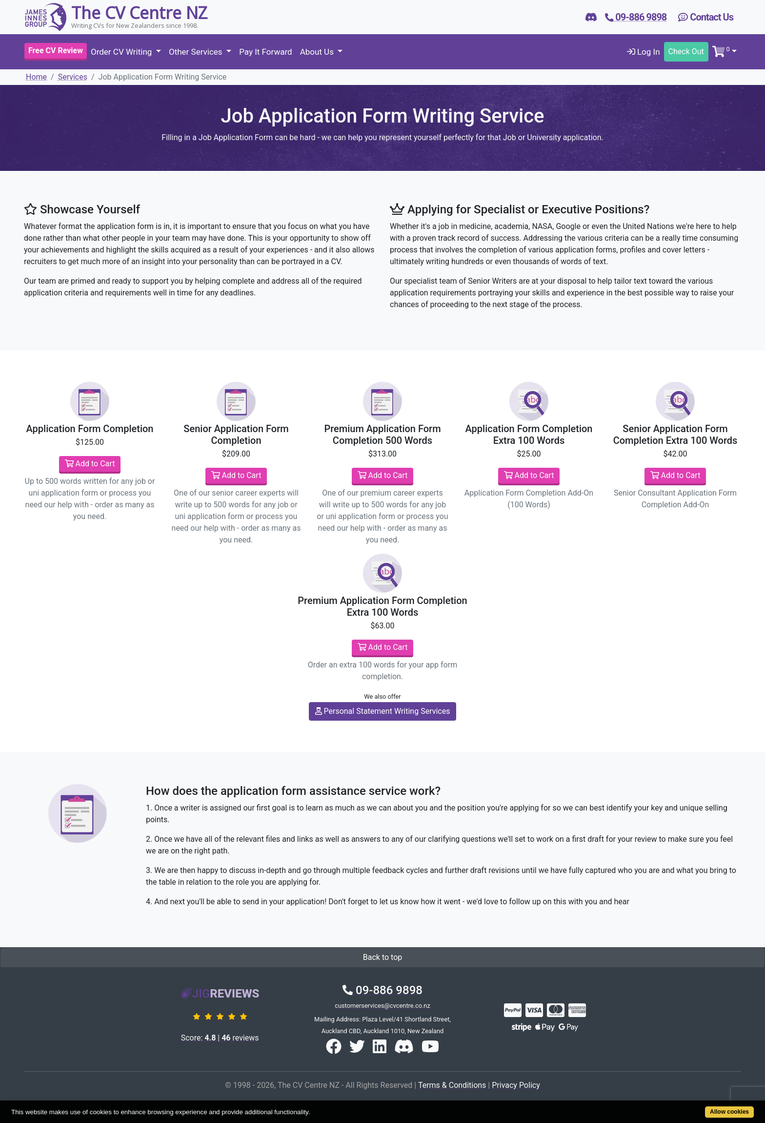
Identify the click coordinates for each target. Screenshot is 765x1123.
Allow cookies (729, 1111)
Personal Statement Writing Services (382, 711)
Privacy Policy (516, 1085)
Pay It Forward (265, 52)
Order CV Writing (122, 52)
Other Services (196, 52)
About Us (318, 52)
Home (36, 77)
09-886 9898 (382, 990)
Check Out (686, 51)
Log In (643, 52)
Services (72, 77)
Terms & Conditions (452, 1085)
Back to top (382, 957)
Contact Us (705, 17)
